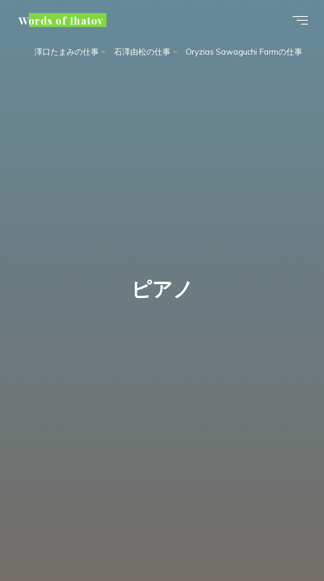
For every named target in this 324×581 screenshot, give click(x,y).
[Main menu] (300, 20)
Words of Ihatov (61, 20)
